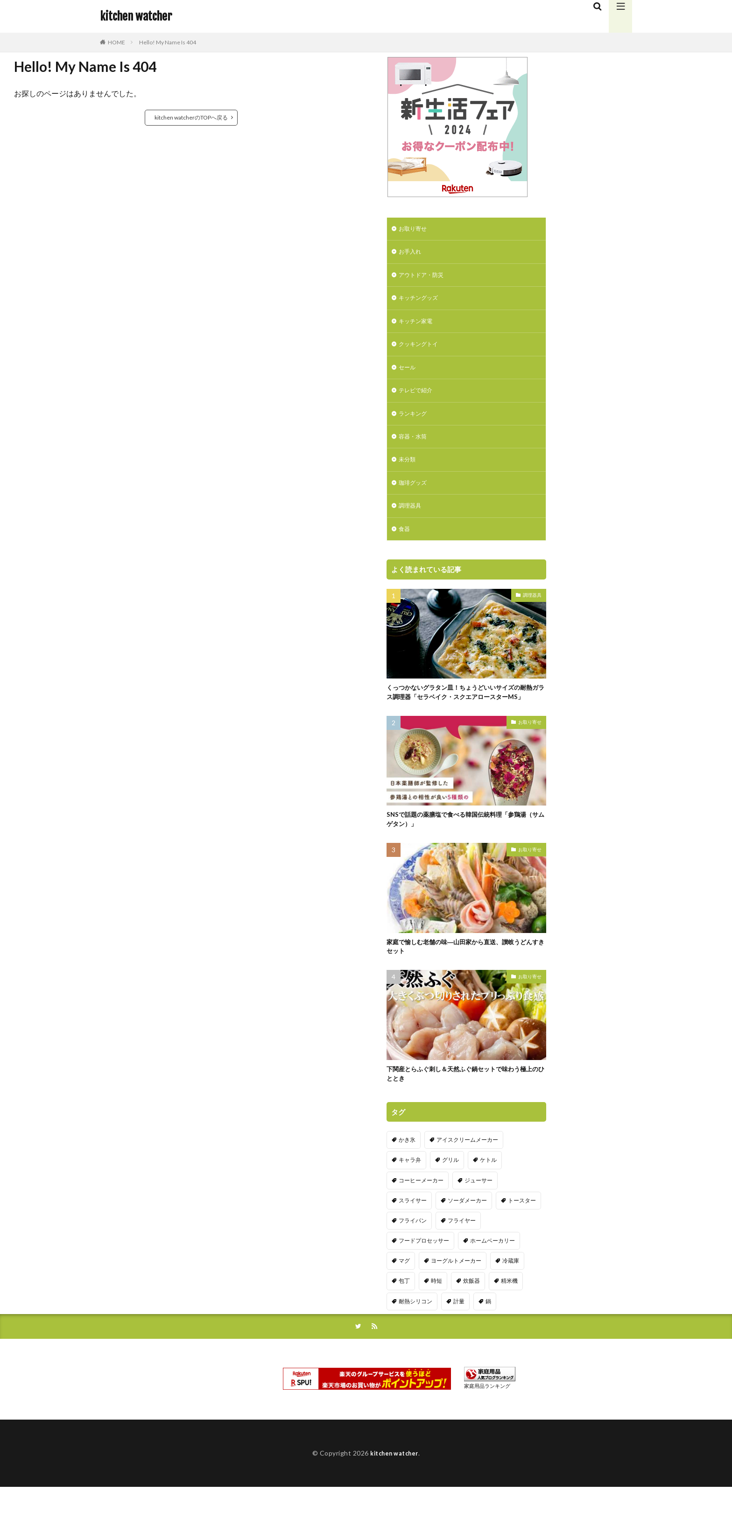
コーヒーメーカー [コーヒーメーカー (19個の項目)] (421, 1216)
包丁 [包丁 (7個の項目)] (404, 1317)
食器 (405, 545)
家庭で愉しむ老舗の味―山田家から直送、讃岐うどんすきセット (464, 980)
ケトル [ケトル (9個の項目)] (488, 1196)
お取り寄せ (415, 229)
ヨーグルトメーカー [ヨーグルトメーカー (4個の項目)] (456, 1297)
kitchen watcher (136, 16)
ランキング (415, 424)
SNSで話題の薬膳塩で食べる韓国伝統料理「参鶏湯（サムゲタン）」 (466, 850)
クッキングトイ (421, 351)
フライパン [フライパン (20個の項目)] (413, 1257)
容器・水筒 (415, 448)
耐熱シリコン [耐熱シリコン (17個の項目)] (415, 1338)
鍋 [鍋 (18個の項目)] (488, 1338)
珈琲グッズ (415, 497)
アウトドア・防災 (425, 278)
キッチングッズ (421, 302)
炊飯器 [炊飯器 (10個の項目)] (471, 1317)
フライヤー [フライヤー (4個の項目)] (462, 1257)
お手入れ (412, 254)
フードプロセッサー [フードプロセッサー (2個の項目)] (424, 1277)
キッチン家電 (418, 327)
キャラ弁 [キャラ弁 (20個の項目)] (410, 1196)
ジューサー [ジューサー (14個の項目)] (479, 1216)
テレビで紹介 (418, 399)
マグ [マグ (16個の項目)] (404, 1297)
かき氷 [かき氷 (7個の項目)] (407, 1176)
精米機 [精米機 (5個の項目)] (509, 1317)
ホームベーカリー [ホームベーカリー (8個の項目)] (492, 1277)
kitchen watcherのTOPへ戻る (191, 117)
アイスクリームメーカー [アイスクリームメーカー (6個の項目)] (467, 1176)
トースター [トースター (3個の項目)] (522, 1237)
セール (408, 375)
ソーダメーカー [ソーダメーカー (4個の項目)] (467, 1237)
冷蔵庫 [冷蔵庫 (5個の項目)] (510, 1297)
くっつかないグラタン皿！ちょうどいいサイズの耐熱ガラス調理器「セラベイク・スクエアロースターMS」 (464, 715)
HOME (116, 42)
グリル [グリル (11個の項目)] (450, 1196)
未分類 (408, 472)
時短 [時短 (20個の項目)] (436, 1317)
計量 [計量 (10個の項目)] (459, 1338)
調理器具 (412, 521)
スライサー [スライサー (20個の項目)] (413, 1237)
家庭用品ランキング (487, 1424)
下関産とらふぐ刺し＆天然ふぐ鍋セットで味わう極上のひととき (464, 1109)
